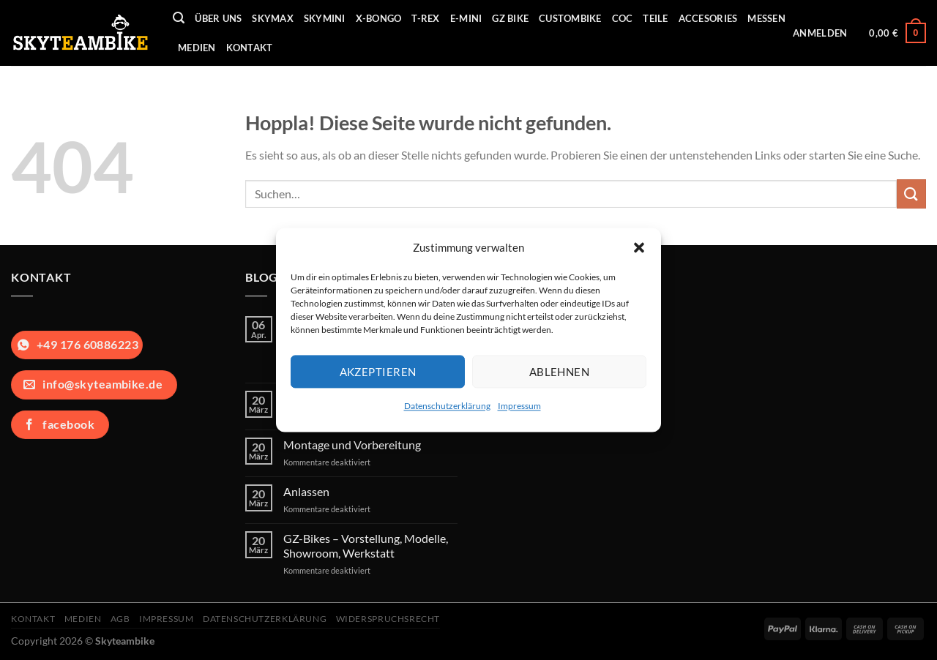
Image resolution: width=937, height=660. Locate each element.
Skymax (273, 18)
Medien (197, 47)
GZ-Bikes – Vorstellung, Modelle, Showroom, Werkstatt (365, 545)
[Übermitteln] (911, 193)
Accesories (708, 18)
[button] (639, 247)
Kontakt (249, 47)
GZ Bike (510, 18)
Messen (766, 18)
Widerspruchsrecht (388, 618)
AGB (120, 618)
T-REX (425, 18)
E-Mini (466, 18)
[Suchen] (178, 18)
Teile (655, 18)
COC (622, 18)
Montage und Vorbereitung (352, 444)
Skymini (325, 18)
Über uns (218, 18)
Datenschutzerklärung (447, 405)
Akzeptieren (378, 371)
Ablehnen (559, 371)
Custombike (570, 18)
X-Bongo (379, 18)
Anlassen (306, 491)
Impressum (519, 405)
